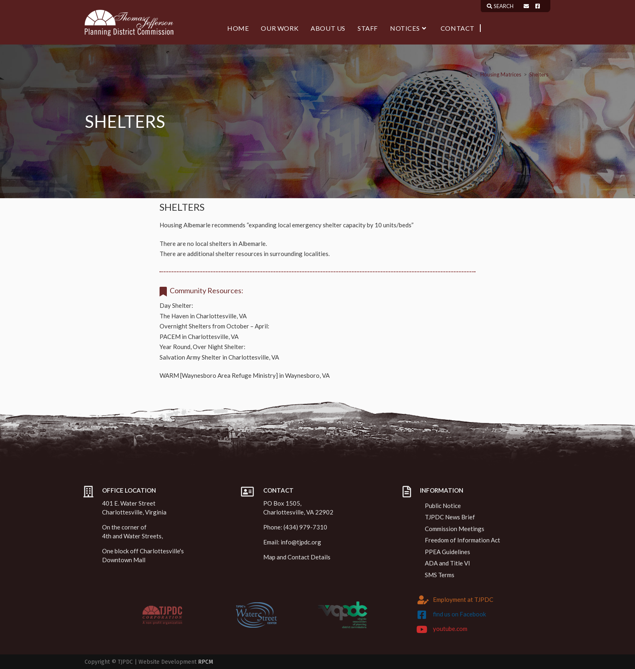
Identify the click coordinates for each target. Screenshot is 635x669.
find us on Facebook (459, 614)
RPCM (205, 661)
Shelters (538, 74)
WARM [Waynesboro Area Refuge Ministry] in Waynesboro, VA (245, 375)
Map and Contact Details (296, 557)
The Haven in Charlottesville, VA (203, 316)
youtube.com (450, 628)
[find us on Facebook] (422, 615)
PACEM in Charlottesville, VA (199, 336)
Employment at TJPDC (463, 599)
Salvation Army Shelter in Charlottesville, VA (219, 357)
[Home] (469, 74)
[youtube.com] (422, 629)
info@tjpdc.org (301, 542)
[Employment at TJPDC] (423, 599)
